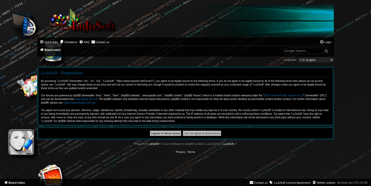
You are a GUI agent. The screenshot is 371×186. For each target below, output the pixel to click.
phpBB (154, 143)
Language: (290, 59)
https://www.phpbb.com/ (77, 102)
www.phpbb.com (84, 99)
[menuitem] (68, 42)
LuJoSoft (228, 143)
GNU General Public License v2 (282, 95)
